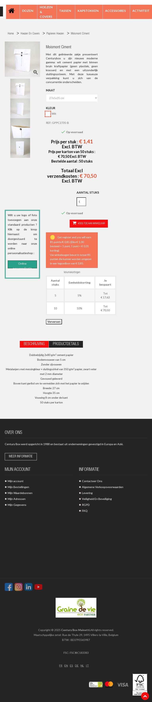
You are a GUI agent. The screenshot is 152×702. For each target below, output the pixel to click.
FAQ (84, 510)
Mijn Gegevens (17, 504)
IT (87, 665)
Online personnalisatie (22, 265)
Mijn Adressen (17, 498)
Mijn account (16, 481)
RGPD (86, 504)
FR (60, 665)
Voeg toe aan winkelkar (89, 223)
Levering (87, 493)
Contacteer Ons (92, 481)
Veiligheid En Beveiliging (97, 498)
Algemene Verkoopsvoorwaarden (102, 487)
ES (71, 665)
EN (66, 665)
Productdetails (66, 344)
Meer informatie (21, 456)
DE (77, 665)
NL (82, 665)
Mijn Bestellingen (18, 487)
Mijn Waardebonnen (20, 493)
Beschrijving (34, 344)
